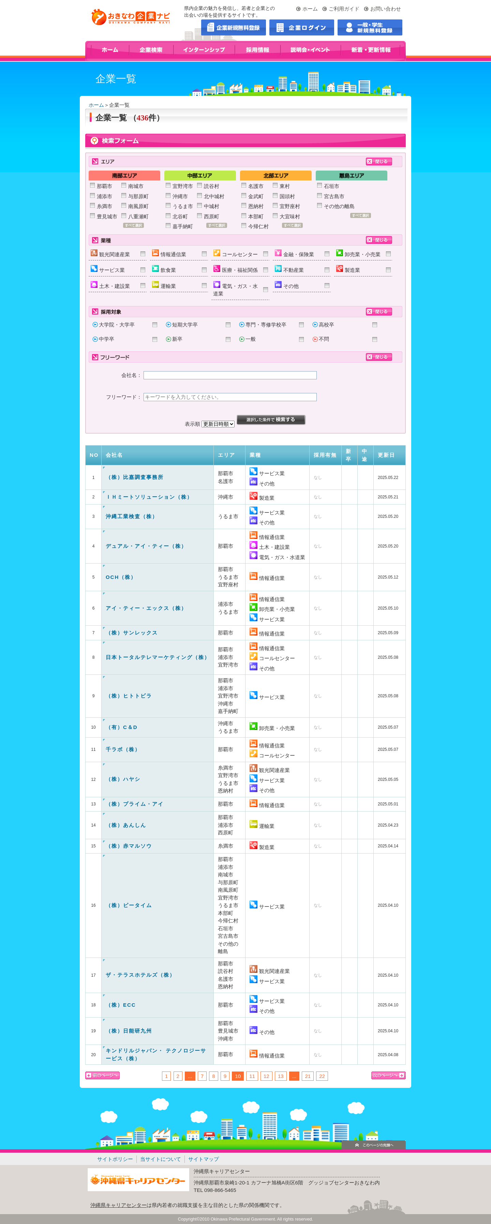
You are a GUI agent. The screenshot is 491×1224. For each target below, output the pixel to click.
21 (308, 1076)
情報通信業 (169, 253)
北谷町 (180, 216)
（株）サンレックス (132, 633)
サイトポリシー (115, 1159)
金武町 (256, 196)
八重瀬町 (138, 216)
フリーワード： (124, 397)
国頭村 (287, 196)
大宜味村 (290, 216)
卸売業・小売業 (358, 253)
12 (266, 1076)
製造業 (348, 269)
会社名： (131, 375)
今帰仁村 (258, 226)
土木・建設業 (110, 285)
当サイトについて (160, 1159)
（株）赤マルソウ (129, 846)
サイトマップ (203, 1159)
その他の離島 (339, 206)
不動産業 (289, 269)
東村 (285, 186)
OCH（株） (121, 577)
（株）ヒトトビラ (129, 696)
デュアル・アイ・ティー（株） (146, 546)
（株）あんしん (126, 825)
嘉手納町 (183, 226)
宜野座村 (290, 206)
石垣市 (331, 186)
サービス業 (108, 269)
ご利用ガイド (344, 9)
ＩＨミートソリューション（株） (149, 497)
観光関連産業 (110, 253)
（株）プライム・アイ (135, 804)
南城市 (136, 186)
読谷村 (211, 186)
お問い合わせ (385, 9)
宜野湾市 (183, 186)
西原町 (211, 216)
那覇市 (104, 186)
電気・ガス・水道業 (235, 289)
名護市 (256, 186)
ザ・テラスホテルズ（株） (140, 975)
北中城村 (214, 196)
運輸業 (164, 285)
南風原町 (138, 206)
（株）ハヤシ (123, 779)
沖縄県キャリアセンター (118, 1205)
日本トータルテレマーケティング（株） (158, 657)
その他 (287, 285)
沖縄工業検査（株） (132, 516)
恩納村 (256, 206)
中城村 (211, 206)
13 (281, 1076)
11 (252, 1076)
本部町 (256, 216)
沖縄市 (180, 196)
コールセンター (235, 253)
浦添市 (104, 196)
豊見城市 (107, 216)
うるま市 (183, 206)
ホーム (310, 9)
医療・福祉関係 (235, 269)
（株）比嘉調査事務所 (135, 477)
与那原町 (138, 196)
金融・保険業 (294, 253)
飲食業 (164, 269)
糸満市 (104, 206)
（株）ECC (121, 1005)
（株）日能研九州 (129, 1031)
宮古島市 (334, 196)
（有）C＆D (122, 727)
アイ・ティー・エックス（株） (146, 608)
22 (322, 1076)
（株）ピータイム (129, 905)
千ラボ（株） (123, 749)
